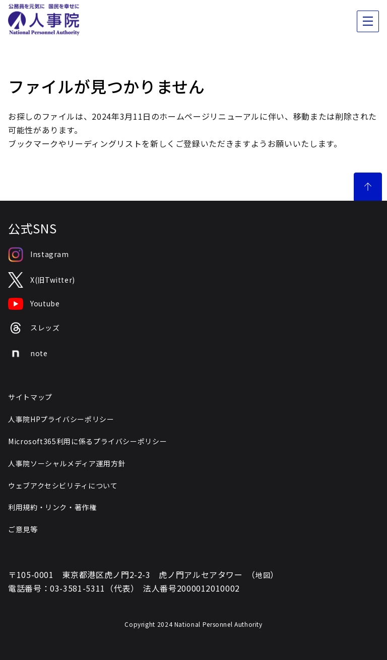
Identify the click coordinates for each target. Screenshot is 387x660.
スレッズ (34, 328)
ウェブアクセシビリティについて (63, 485)
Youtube (33, 304)
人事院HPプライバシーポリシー (61, 419)
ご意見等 (23, 529)
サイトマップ (30, 397)
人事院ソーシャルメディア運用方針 (66, 463)
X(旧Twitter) (41, 280)
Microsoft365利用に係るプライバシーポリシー (87, 441)
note (28, 353)
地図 (262, 575)
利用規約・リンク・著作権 (52, 507)
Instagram (38, 254)
